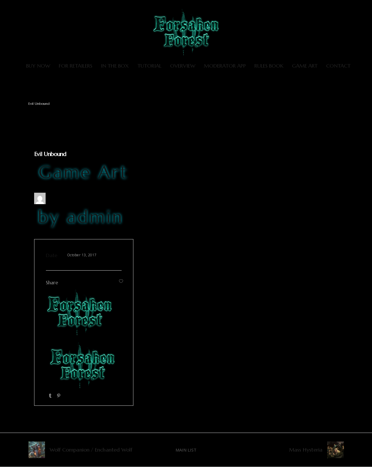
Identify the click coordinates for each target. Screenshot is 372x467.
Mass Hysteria (306, 449)
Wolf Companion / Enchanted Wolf (91, 449)
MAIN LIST (186, 450)
